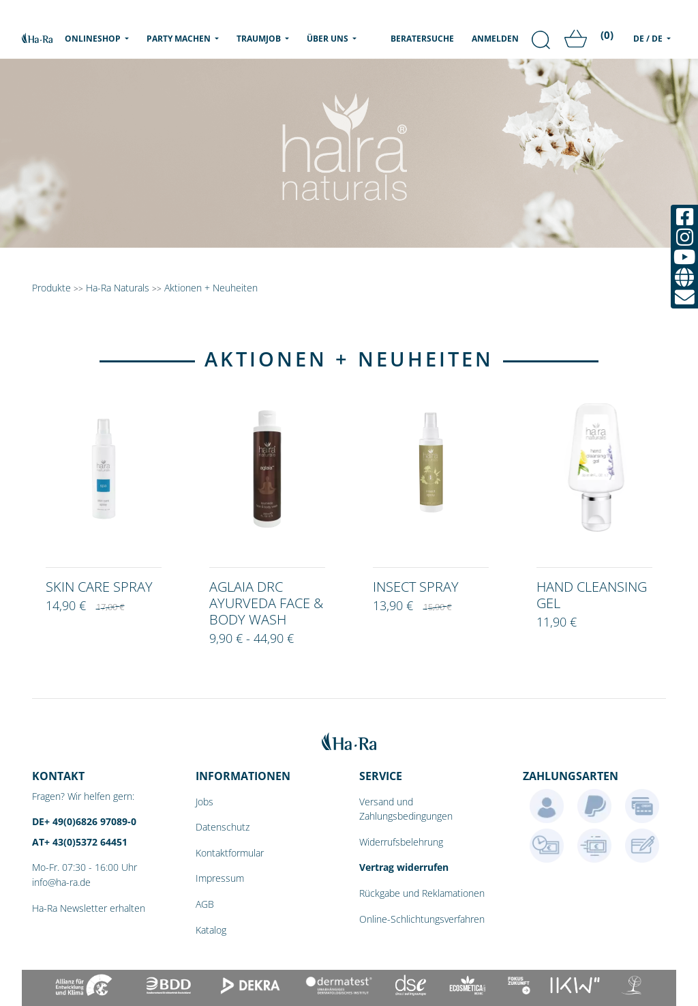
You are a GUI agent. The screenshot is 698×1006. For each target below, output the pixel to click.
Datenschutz (222, 826)
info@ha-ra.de (61, 882)
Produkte (51, 287)
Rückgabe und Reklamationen (422, 893)
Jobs (204, 801)
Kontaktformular (230, 852)
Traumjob (260, 38)
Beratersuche (422, 38)
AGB (205, 903)
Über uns (328, 38)
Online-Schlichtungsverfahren (422, 918)
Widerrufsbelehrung (401, 841)
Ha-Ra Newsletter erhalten (88, 908)
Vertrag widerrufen (404, 867)
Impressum (220, 878)
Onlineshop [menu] (99, 38)
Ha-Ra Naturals (119, 287)
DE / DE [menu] (649, 38)
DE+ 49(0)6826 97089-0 (84, 821)
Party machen (180, 38)
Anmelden (495, 38)
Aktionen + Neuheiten (211, 287)
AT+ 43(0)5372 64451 (79, 841)
